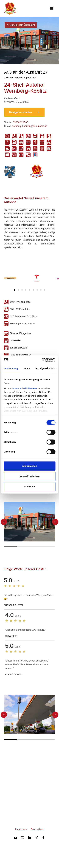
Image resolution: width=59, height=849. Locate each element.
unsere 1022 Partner (25, 388)
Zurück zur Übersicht (21, 24)
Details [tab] (27, 368)
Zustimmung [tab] (11, 368)
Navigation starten (24, 112)
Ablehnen (29, 486)
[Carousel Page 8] (41, 290)
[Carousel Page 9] (45, 290)
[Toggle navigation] (51, 8)
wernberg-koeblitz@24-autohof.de (29, 126)
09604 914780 (20, 122)
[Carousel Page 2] (18, 290)
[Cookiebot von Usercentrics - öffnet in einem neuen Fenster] (42, 360)
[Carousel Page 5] (29, 290)
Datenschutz (37, 829)
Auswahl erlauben (29, 476)
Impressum (21, 829)
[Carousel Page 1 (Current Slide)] (14, 290)
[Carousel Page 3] (22, 290)
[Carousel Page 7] (37, 290)
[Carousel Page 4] (26, 290)
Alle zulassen (29, 466)
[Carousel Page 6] (33, 290)
